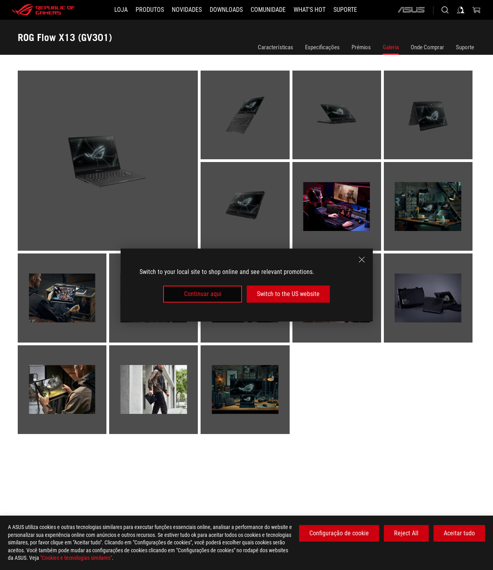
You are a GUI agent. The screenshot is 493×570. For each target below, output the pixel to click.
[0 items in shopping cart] (476, 10)
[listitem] (109, 162)
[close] (361, 260)
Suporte (465, 47)
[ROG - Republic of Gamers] (43, 10)
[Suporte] (345, 10)
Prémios (361, 47)
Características (275, 47)
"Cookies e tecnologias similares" (76, 558)
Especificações (322, 47)
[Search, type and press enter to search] (445, 10)
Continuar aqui (202, 294)
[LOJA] (121, 10)
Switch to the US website (288, 294)
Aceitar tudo (459, 533)
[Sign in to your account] (460, 10)
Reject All (406, 533)
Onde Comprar (427, 47)
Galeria (391, 47)
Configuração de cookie (339, 533)
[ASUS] (411, 10)
